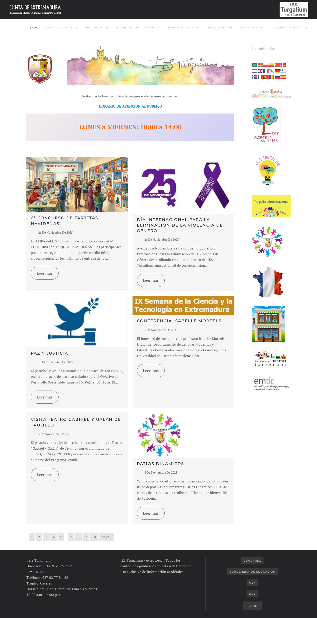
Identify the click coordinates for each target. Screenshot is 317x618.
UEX (252, 582)
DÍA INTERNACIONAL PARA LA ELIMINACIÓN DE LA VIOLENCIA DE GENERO (180, 225)
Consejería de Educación (252, 571)
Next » (106, 536)
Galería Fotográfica (289, 27)
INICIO (33, 27)
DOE (252, 593)
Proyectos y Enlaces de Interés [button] (235, 27)
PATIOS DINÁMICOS (160, 463)
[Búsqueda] (271, 48)
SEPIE (252, 605)
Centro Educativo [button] (61, 27)
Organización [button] (97, 27)
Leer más (45, 273)
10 (94, 536)
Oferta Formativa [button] (183, 27)
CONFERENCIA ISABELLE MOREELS (179, 320)
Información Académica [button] (138, 27)
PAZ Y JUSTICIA (49, 353)
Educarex (252, 560)
